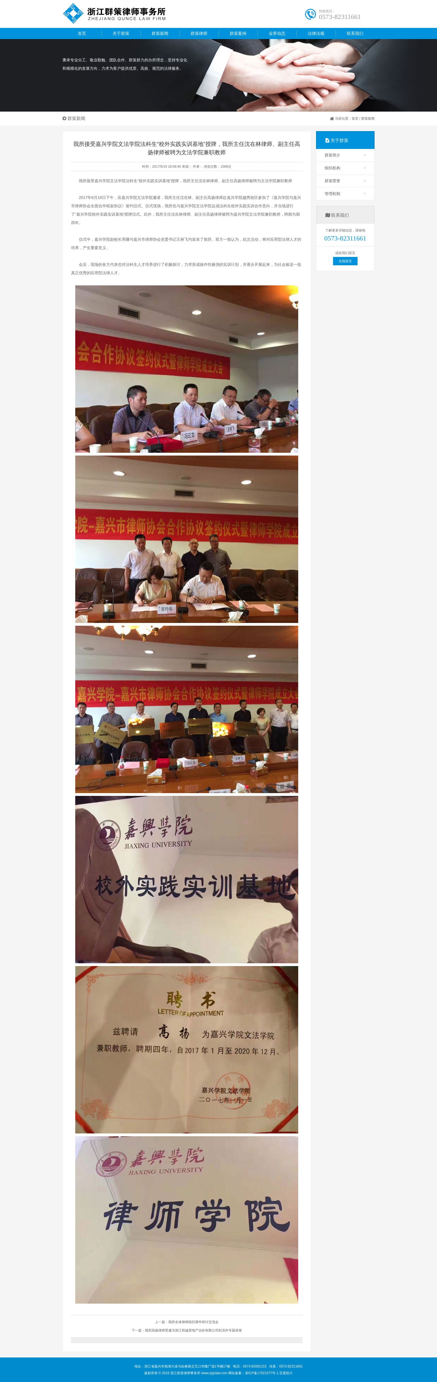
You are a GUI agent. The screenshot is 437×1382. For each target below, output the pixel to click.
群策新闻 (368, 119)
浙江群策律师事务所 (132, 14)
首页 (82, 33)
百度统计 (286, 1373)
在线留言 (345, 261)
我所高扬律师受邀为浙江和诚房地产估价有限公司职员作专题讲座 (193, 1330)
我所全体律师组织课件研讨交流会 (193, 1322)
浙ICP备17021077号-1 (262, 1373)
